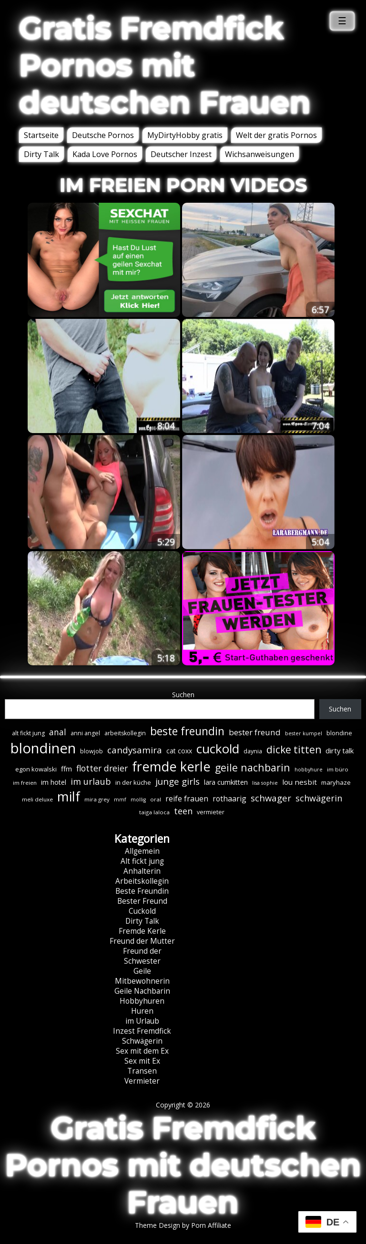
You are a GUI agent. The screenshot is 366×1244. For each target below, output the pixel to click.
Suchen (183, 694)
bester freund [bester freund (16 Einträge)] (255, 732)
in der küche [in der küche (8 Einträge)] (133, 782)
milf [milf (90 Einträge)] (68, 796)
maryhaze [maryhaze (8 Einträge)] (336, 782)
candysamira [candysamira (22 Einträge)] (134, 750)
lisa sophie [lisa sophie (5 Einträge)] (265, 783)
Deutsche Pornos (103, 135)
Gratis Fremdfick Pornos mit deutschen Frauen (165, 65)
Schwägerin (142, 1041)
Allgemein (142, 851)
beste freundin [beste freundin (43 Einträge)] (187, 731)
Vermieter (142, 1081)
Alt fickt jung (142, 861)
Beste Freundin (142, 891)
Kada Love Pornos (104, 154)
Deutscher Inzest (181, 154)
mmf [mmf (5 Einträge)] (120, 799)
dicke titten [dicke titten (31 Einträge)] (293, 749)
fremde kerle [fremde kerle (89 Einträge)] (171, 766)
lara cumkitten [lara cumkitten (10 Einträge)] (226, 782)
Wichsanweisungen (259, 154)
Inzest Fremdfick (142, 1031)
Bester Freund (142, 901)
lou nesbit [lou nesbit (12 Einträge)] (299, 782)
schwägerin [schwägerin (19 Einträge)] (318, 798)
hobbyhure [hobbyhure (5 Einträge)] (309, 769)
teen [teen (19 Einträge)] (183, 811)
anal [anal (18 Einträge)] (57, 732)
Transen (142, 1071)
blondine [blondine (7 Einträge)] (339, 733)
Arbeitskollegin (142, 881)
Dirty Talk (41, 154)
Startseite (41, 135)
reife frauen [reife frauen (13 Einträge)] (186, 798)
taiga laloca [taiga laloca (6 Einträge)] (154, 812)
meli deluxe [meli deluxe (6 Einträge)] (37, 799)
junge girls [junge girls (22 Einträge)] (177, 781)
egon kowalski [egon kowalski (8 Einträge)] (36, 769)
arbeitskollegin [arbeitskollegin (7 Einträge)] (125, 733)
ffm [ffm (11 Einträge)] (66, 768)
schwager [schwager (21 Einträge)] (271, 798)
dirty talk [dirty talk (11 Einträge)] (339, 750)
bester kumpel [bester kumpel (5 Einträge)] (303, 733)
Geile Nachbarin (142, 991)
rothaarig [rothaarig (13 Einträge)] (229, 798)
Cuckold (142, 911)
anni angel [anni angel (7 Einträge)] (85, 733)
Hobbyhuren (142, 1001)
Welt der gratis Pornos (276, 135)
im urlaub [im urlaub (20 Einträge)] (91, 781)
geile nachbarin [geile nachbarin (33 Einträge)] (252, 767)
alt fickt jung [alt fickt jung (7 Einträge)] (28, 733)
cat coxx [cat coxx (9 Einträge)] (179, 750)
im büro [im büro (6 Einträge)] (337, 769)
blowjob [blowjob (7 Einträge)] (91, 751)
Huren (142, 1011)
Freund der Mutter (142, 941)
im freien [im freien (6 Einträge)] (25, 782)
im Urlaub (142, 1021)
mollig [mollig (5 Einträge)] (138, 799)
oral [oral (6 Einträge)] (155, 799)
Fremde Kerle (142, 931)
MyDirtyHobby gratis (185, 135)
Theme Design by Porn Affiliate (183, 1225)
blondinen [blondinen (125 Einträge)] (43, 748)
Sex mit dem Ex (142, 1051)
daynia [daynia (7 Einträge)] (253, 751)
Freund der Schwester (142, 956)
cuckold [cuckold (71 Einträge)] (217, 748)
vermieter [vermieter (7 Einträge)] (210, 812)
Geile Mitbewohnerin (142, 976)
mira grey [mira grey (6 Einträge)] (97, 799)
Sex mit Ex (142, 1061)
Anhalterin (142, 871)
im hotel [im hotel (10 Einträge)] (53, 782)
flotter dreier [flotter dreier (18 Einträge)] (102, 768)
